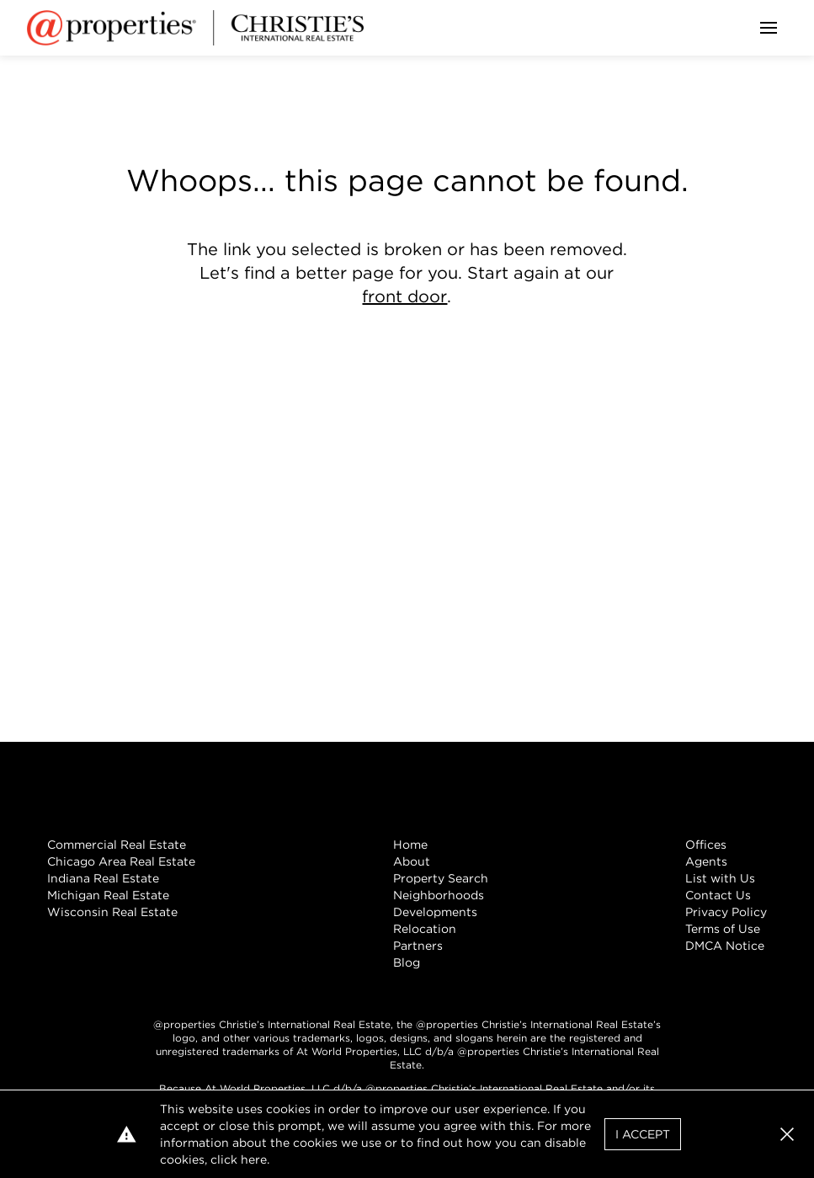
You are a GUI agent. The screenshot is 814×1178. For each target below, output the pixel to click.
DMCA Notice (724, 945)
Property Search (440, 878)
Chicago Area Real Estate (121, 861)
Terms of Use (722, 928)
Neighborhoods (438, 895)
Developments (435, 912)
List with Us (720, 878)
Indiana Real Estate (103, 878)
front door (404, 296)
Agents (706, 861)
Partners (418, 945)
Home (410, 844)
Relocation (424, 928)
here (254, 1159)
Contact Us (718, 895)
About (411, 861)
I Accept (642, 1134)
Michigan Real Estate (108, 895)
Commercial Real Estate (116, 844)
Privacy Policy (726, 912)
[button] (787, 1134)
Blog (406, 962)
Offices (705, 844)
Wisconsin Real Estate (112, 912)
